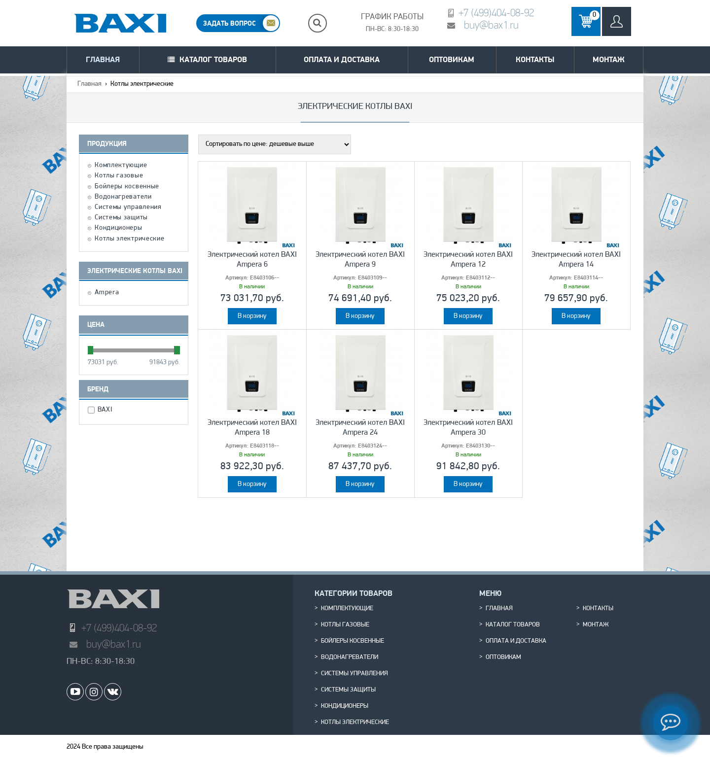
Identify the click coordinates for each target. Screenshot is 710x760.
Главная (103, 59)
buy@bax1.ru (491, 25)
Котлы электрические (129, 239)
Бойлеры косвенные (127, 186)
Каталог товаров (213, 59)
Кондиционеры (118, 228)
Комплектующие (121, 165)
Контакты (535, 59)
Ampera (107, 292)
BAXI (106, 410)
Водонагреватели (123, 197)
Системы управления (128, 207)
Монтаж (609, 59)
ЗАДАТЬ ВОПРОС (229, 23)
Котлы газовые (119, 176)
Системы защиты (121, 217)
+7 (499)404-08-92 (496, 12)
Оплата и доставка (342, 59)
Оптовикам (451, 59)
